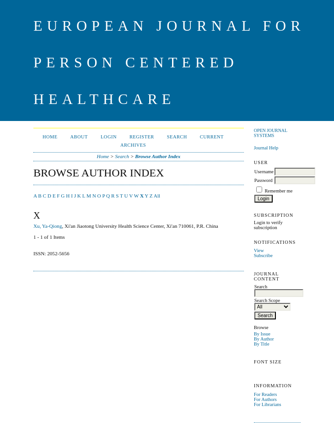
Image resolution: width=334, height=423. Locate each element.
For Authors (265, 399)
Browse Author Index (157, 156)
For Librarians (267, 404)
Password (263, 180)
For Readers (265, 394)
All (157, 195)
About (79, 136)
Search (177, 136)
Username (264, 171)
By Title (261, 343)
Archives (133, 145)
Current (212, 136)
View (259, 250)
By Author (264, 338)
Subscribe (263, 255)
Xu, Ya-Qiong (47, 226)
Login (109, 136)
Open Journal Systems (270, 133)
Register (141, 136)
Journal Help (266, 147)
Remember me (278, 190)
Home (50, 136)
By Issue (262, 333)
